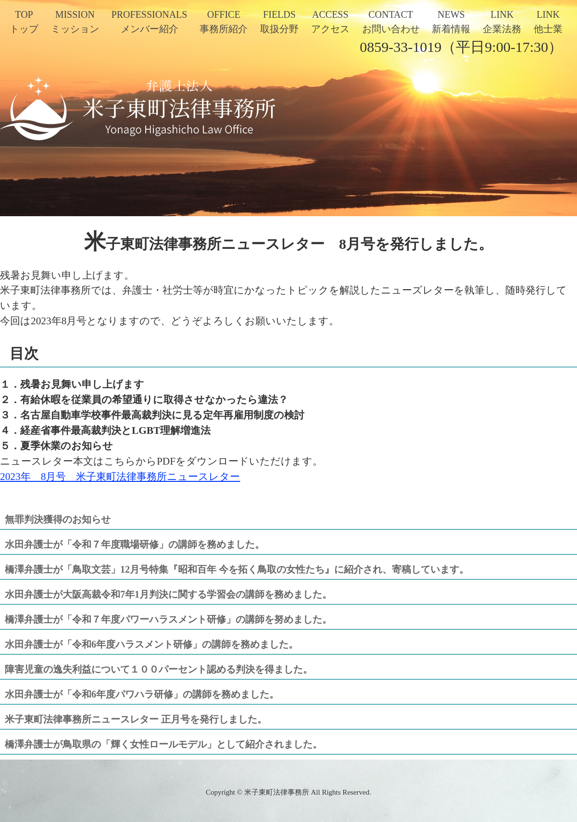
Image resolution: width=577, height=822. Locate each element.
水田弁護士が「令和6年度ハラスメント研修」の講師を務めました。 (151, 644)
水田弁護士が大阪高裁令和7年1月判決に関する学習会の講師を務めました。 (168, 594)
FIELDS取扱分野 (279, 21)
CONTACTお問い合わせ (391, 21)
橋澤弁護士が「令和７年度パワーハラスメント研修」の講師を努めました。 (168, 619)
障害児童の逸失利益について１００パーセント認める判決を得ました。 (159, 669)
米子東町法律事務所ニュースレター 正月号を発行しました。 (136, 719)
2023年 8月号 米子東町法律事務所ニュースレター (120, 476)
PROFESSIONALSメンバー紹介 (150, 21)
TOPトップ (24, 21)
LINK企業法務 (502, 21)
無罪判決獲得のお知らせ (58, 519)
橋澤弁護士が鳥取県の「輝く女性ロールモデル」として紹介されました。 (163, 744)
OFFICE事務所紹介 (224, 21)
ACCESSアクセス (330, 21)
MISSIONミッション (75, 21)
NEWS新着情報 (451, 21)
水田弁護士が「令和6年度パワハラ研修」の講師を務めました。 (142, 694)
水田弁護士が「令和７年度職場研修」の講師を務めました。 (134, 544)
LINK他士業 (548, 21)
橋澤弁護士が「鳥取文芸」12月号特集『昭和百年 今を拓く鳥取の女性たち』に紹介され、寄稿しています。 (237, 569)
